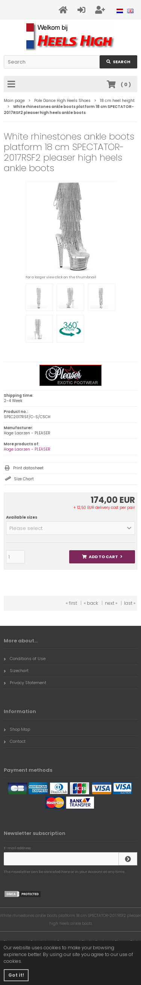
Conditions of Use (24, 659)
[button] (70, 528)
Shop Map (17, 729)
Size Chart (24, 479)
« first (71, 603)
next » (111, 603)
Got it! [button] (16, 975)
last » (129, 603)
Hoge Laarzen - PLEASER (27, 449)
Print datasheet (28, 468)
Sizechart (16, 671)
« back (91, 603)
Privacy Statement (25, 683)
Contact (15, 741)
